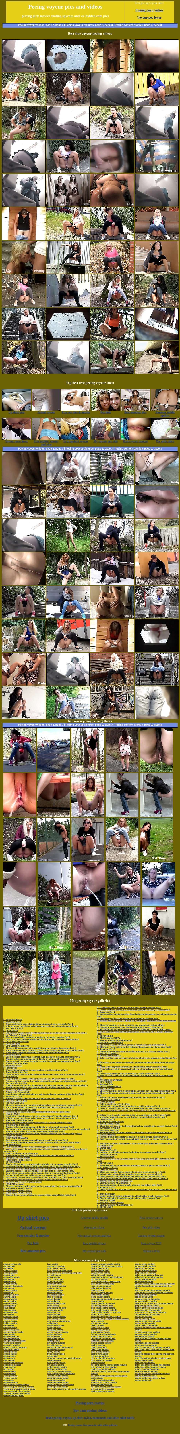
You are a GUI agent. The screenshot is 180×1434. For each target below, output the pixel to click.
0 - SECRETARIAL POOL (108, 1124)
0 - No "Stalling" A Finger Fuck (17, 1035)
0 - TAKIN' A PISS (105, 1145)
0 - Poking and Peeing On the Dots (113, 1104)
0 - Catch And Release (107, 1170)
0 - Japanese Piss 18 (12, 1019)
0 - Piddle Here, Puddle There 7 (17, 1190)
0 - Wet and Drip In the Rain (16, 1125)
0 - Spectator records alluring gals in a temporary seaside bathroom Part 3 (38, 1169)
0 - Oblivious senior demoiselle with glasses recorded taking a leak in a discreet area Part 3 (46, 1129)
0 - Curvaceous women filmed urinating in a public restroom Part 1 (128, 1073)
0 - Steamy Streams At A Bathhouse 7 (114, 1040)
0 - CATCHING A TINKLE (108, 1128)
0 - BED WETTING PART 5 (109, 1086)
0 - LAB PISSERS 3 (106, 1119)
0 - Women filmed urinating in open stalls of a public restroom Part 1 (35, 1070)
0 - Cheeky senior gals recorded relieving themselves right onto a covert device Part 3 (44, 1074)
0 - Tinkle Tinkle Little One (15, 1072)
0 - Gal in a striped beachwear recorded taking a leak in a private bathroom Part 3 (41, 1057)
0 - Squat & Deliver (106, 1089)
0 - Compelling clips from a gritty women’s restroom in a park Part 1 (35, 1175)
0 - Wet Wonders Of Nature (109, 1080)
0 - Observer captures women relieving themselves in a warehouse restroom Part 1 (42, 1105)
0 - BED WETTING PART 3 (109, 1056)
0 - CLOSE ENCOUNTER (108, 1099)
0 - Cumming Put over (107, 1154)
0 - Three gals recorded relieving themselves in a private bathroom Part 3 (37, 1122)
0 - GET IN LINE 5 (105, 1036)
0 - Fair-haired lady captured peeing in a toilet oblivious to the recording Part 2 (134, 1029)
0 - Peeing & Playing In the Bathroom (20, 1153)
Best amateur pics (33, 1251)
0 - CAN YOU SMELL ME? (15, 1101)
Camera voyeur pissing (151, 1235)
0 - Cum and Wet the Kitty (15, 1083)
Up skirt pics (33, 1217)
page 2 (50, 25)
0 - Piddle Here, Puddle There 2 (17, 1188)
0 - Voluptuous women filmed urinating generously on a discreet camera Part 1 (40, 1026)
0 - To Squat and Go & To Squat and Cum (22, 1182)
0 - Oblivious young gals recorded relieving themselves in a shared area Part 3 (134, 1047)
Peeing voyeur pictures (80, 25)
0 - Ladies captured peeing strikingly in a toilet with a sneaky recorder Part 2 (133, 1196)
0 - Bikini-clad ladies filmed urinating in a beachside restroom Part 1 (129, 1198)
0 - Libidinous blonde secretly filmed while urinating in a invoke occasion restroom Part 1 (45, 1085)
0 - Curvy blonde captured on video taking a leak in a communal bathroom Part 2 (41, 1173)
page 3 (59, 25)
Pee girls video (151, 1227)
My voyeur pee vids (94, 1250)
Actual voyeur (33, 1227)
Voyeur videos (151, 1250)
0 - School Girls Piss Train (15, 1063)
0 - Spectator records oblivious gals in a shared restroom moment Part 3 (131, 1045)
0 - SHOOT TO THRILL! (108, 1053)
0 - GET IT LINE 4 (105, 1207)
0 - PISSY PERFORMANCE (15, 1138)
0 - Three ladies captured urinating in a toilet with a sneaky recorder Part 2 (132, 1067)
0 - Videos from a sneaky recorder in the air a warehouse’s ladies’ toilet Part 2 (134, 1115)
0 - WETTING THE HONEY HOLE (18, 1120)
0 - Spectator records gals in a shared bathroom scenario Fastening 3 (130, 1027)
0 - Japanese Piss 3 (12, 1144)
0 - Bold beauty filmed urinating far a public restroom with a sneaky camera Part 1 (42, 1142)
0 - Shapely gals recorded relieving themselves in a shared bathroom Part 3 (39, 1079)
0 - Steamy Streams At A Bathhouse (114, 1183)
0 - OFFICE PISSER (12, 1162)
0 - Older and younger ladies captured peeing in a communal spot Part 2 (131, 1172)
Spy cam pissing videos (90, 1410)
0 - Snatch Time (104, 1148)
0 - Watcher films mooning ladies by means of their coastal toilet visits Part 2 (39, 1195)
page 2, (148, 25)
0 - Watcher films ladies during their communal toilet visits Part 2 (34, 1131)
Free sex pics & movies (33, 1235)
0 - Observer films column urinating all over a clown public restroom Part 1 (132, 1178)
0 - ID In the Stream (106, 1194)
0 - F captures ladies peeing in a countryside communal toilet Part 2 (129, 1007)
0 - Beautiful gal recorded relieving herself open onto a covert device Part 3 (38, 1171)
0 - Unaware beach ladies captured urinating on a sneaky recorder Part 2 (131, 1152)
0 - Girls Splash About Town (16, 1046)
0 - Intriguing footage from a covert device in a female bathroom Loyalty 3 (132, 1117)
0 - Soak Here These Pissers (110, 1202)
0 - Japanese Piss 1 (106, 1187)
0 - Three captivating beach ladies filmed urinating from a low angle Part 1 (38, 1024)
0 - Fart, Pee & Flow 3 (13, 1028)
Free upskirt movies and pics (94, 1235)
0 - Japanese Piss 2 (106, 1012)
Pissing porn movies (90, 1403)
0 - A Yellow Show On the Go (110, 1121)
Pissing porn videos (149, 10)
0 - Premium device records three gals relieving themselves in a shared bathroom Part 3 (45, 1081)
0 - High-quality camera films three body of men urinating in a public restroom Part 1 (43, 1177)
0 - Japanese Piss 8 (12, 1055)
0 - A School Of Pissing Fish (16, 1092)
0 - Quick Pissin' (10, 1030)
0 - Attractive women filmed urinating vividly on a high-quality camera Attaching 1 (41, 1166)
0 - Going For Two (11, 1044)
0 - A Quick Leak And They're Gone (19, 1109)
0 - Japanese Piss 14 (106, 1150)
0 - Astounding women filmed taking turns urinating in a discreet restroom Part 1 (135, 1143)
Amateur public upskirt (94, 1217)
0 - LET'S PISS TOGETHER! (16, 1041)
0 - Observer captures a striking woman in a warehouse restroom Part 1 (131, 1025)
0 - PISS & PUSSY (11, 1114)
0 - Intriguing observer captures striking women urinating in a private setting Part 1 (42, 1133)
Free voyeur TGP (151, 1243)
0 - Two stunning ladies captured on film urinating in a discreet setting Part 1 (133, 1051)
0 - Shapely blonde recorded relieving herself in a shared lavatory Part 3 (131, 1097)
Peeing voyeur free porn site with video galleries (92, 1425)
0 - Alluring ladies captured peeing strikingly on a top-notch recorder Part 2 (38, 1059)
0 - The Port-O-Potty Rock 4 (110, 1042)
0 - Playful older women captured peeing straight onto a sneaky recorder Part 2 (40, 1164)
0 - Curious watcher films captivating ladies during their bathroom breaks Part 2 (41, 1039)
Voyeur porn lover (94, 1227)
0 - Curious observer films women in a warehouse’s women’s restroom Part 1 (133, 1108)
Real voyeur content (151, 1217)
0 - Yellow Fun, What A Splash (17, 1090)
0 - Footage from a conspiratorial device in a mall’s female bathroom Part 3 (132, 1137)
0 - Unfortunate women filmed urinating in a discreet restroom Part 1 (129, 1174)
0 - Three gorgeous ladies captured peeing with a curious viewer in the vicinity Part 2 (43, 1050)
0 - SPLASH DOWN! (106, 1200)
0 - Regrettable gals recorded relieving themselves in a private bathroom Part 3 (134, 1132)
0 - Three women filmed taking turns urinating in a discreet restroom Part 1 (38, 1107)
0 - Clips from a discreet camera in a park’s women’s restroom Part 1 (35, 1179)
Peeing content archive (129, 25)
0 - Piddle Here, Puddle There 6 (17, 1160)
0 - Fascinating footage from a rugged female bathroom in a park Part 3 (36, 1112)
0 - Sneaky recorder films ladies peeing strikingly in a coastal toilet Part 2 (131, 1176)
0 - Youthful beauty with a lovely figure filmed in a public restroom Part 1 (37, 1087)
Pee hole (33, 1243)
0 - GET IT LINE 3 (105, 1163)
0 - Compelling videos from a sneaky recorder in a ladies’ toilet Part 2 (129, 1185)
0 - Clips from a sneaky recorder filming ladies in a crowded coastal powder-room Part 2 (45, 1033)
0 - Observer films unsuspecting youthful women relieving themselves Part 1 (39, 1048)
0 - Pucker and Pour (106, 1135)
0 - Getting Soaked (106, 1102)
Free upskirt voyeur (94, 1243)
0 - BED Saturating (106, 1156)
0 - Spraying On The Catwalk (16, 1158)
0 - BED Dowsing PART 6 (108, 1038)
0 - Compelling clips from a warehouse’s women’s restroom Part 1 (128, 1018)
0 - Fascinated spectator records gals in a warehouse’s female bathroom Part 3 (40, 1116)
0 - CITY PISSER (104, 1082)
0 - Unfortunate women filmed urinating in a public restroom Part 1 (128, 1106)
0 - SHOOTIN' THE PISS (108, 1130)
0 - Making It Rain (105, 1084)
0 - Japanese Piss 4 (12, 1022)
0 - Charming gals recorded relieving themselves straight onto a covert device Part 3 (137, 1126)
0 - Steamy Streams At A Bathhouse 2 (114, 1181)
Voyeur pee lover (149, 17)
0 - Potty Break (10, 1068)
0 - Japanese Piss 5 (106, 1049)
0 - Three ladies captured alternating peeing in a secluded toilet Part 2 (36, 1052)
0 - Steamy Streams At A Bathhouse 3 (114, 1205)
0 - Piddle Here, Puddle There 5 (17, 1193)
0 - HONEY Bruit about (13, 1184)
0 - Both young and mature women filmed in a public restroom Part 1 (35, 1140)
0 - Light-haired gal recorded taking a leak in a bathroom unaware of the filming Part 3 (43, 1094)
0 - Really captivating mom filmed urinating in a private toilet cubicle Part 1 (38, 1147)
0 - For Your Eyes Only (13, 1103)
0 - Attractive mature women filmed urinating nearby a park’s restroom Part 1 (133, 1165)
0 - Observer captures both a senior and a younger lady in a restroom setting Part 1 (42, 1186)
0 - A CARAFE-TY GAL (107, 1167)
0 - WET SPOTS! (10, 1076)
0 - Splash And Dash (12, 1136)
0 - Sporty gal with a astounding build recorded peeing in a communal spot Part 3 (41, 1061)
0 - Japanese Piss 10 (12, 1096)
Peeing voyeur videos (31, 25)
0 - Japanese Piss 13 (12, 1065)
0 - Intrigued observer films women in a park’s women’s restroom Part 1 (37, 1098)
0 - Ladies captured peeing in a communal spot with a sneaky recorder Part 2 (133, 1010)
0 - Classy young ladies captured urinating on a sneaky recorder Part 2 (36, 1037)
